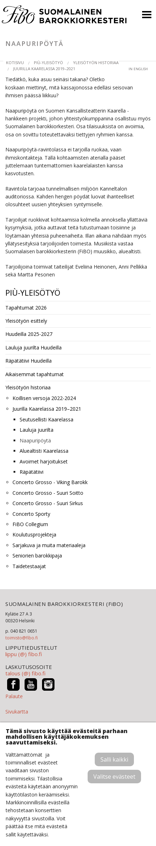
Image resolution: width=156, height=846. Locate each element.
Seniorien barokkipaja (37, 555)
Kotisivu (15, 62)
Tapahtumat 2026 (26, 307)
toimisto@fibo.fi (21, 638)
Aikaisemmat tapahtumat (34, 374)
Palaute (14, 696)
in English (138, 69)
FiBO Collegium (30, 524)
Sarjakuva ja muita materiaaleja (48, 545)
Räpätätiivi (31, 471)
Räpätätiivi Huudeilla (28, 360)
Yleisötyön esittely (26, 320)
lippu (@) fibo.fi (23, 654)
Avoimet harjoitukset (44, 461)
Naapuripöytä (35, 440)
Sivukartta (16, 711)
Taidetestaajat (29, 566)
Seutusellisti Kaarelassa (46, 419)
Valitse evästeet (114, 776)
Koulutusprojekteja (34, 534)
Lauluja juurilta (36, 429)
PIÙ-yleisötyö (48, 62)
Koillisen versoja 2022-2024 (44, 398)
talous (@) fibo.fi (25, 673)
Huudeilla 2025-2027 (28, 334)
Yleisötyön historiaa (96, 62)
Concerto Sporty (31, 513)
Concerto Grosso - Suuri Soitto (47, 492)
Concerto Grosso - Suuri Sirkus (47, 503)
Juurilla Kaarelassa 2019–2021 (44, 68)
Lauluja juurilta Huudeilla (33, 347)
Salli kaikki (114, 759)
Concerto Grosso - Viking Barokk (50, 482)
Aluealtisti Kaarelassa (44, 450)
